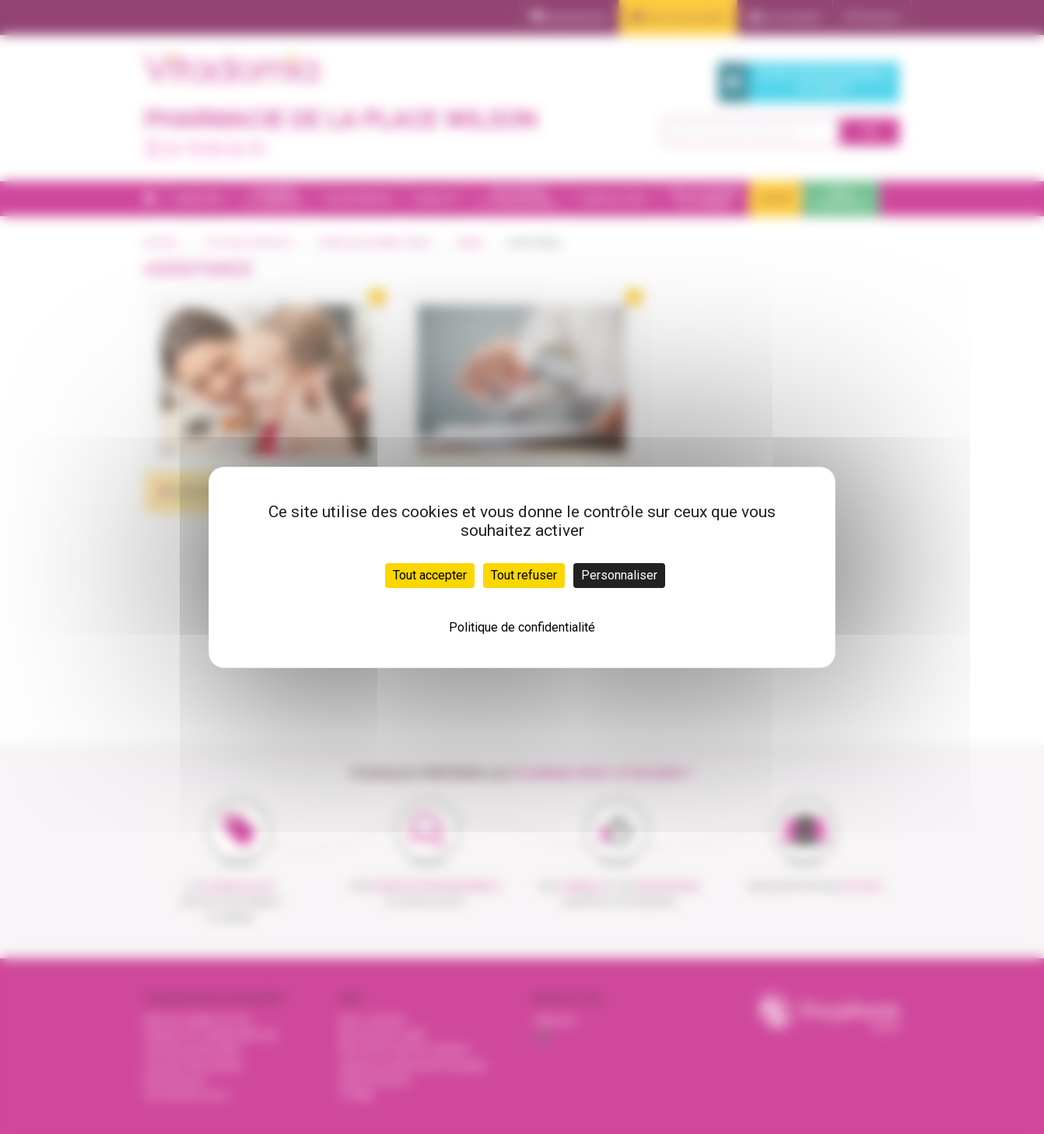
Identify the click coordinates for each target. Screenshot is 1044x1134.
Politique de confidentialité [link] (522, 627)
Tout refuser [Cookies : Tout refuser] (524, 575)
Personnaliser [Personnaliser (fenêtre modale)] (619, 575)
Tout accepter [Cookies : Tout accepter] (430, 575)
